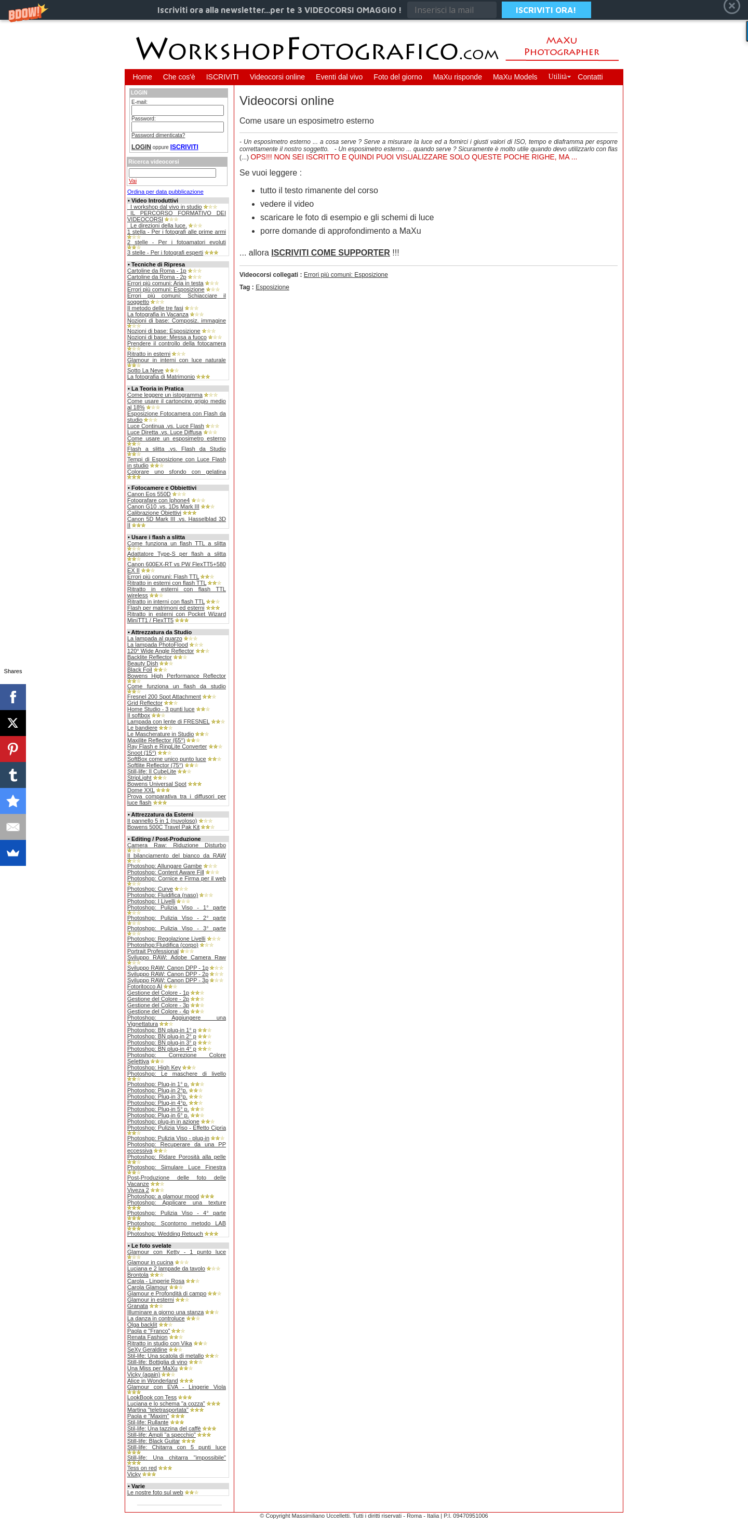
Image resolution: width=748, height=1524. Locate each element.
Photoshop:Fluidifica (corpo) (162, 945)
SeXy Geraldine (147, 1349)
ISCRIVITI (222, 77)
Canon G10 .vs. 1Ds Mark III (163, 506)
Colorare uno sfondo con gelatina (176, 472)
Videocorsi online (277, 77)
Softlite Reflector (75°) (155, 765)
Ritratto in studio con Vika (159, 1343)
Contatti (590, 77)
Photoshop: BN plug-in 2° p (161, 1036)
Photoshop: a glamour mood (163, 1196)
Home (142, 77)
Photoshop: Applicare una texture (176, 1202)
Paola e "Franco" (148, 1331)
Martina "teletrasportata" (158, 1410)
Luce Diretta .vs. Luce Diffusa (164, 432)
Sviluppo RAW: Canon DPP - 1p (167, 968)
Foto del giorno (397, 77)
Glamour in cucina (150, 1262)
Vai (133, 181)
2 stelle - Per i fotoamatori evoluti (176, 242)
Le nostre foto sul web (155, 1492)
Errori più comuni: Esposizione (166, 289)
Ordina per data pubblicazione (165, 192)
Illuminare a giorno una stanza (165, 1312)
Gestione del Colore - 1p (158, 993)
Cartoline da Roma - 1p (156, 271)
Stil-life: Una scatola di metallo (165, 1356)
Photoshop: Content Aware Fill (165, 872)
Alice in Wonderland (152, 1381)
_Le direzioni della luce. (157, 225)
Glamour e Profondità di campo (166, 1293)
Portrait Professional (153, 951)
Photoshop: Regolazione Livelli (166, 938)
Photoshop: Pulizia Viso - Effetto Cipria (176, 1128)
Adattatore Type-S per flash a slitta (176, 554)
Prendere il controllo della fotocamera (176, 343)
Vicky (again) (143, 1374)
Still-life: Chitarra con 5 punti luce (176, 1447)
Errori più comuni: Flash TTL (163, 576)
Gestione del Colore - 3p (158, 1005)
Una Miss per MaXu (152, 1368)
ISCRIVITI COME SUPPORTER (330, 252)
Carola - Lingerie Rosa (155, 1281)
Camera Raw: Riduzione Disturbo (176, 845)
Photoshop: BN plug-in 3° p (161, 1042)
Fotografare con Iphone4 (158, 500)
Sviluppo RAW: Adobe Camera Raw (176, 957)
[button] (374, 10)
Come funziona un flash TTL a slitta (176, 543)
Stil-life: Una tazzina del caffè (164, 1428)
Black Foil (139, 669)
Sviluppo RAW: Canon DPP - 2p (167, 974)
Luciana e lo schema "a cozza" (166, 1403)
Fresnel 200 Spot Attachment (164, 696)
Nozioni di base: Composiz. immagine (176, 320)
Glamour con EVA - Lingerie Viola (176, 1387)
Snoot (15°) (141, 753)
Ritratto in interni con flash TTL (166, 601)
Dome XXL (141, 790)
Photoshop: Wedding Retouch (165, 1234)
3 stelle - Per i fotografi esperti (165, 252)
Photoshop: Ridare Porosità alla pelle (176, 1157)
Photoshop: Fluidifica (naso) (162, 895)
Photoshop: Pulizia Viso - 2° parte (176, 918)
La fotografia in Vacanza (158, 314)
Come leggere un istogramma (165, 395)
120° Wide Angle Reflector (160, 651)
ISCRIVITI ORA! (546, 10)
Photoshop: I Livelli (151, 901)
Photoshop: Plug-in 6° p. (158, 1115)
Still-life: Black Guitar (153, 1441)
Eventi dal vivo (339, 77)
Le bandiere (142, 728)
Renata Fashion (147, 1337)
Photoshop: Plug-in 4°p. (157, 1103)
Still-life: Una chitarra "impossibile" (176, 1457)
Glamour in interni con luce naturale (176, 360)
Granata (137, 1306)
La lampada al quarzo (154, 638)
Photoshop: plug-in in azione (163, 1121)
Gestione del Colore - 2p (158, 999)
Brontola (138, 1275)
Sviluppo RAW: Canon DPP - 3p (167, 980)
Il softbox (138, 715)
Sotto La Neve (145, 370)
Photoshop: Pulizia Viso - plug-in (168, 1138)
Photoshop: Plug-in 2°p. (157, 1090)
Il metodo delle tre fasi (155, 308)
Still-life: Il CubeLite (151, 771)
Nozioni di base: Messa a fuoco (167, 337)
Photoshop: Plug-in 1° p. (158, 1084)
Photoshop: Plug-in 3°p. (157, 1096)
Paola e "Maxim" (148, 1416)
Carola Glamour (147, 1287)
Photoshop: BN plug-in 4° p (161, 1049)
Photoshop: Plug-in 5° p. (158, 1109)
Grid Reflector (145, 703)
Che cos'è (179, 77)
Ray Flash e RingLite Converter (167, 746)
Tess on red (142, 1468)
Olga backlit (142, 1324)
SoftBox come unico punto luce (166, 759)
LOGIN (141, 147)
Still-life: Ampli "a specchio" (161, 1435)
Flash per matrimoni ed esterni (166, 608)
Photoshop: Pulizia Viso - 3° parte (176, 928)
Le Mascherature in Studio (160, 734)
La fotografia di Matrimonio (161, 376)
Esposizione (272, 287)
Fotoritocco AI (144, 986)
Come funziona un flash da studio (176, 686)
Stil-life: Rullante (147, 1422)
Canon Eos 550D (149, 494)
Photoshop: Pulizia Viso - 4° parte (176, 1213)
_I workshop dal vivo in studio (164, 207)
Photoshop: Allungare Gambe (164, 866)
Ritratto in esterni (148, 354)
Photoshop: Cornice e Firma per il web (176, 878)
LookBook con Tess (152, 1397)
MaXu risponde (457, 77)
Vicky (134, 1474)
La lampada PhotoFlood (157, 644)
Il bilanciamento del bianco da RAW (176, 855)
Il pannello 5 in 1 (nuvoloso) (162, 821)
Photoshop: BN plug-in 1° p (161, 1030)
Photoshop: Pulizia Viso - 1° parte (176, 907)
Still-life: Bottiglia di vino (157, 1362)
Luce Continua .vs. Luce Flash (165, 426)
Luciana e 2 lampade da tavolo (166, 1268)
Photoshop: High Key (154, 1067)
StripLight (139, 777)
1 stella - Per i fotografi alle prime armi (176, 232)
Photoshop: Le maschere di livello (176, 1074)
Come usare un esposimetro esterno (176, 438)
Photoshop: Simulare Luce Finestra (176, 1167)
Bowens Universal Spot (156, 784)
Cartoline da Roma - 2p (156, 277)
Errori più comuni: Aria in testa (165, 283)
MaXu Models (515, 77)
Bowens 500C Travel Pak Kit (163, 827)
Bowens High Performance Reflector (176, 676)
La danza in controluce (156, 1318)
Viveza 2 (138, 1190)
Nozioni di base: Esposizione (164, 331)
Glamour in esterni (150, 1299)
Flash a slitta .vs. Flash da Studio (176, 449)
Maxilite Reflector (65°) (156, 740)
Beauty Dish (142, 663)
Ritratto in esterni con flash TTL (166, 583)
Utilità (558, 77)
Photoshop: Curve (150, 889)
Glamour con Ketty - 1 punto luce (176, 1252)
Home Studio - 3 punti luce (161, 709)
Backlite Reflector (149, 657)
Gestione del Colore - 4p (158, 1011)
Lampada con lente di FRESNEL (168, 721)
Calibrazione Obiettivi (154, 513)
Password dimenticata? (158, 135)
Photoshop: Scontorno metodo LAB (176, 1223)
